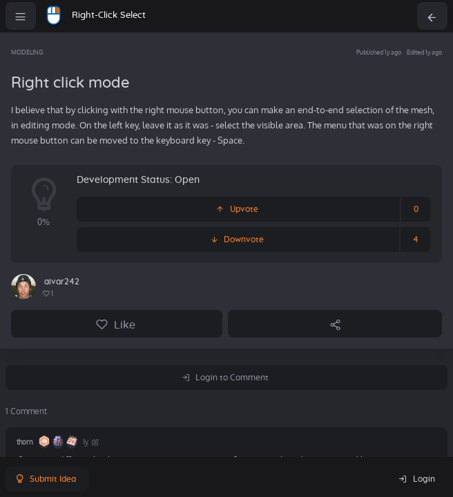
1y (91, 442)
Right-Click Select (109, 15)
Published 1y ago (378, 52)
